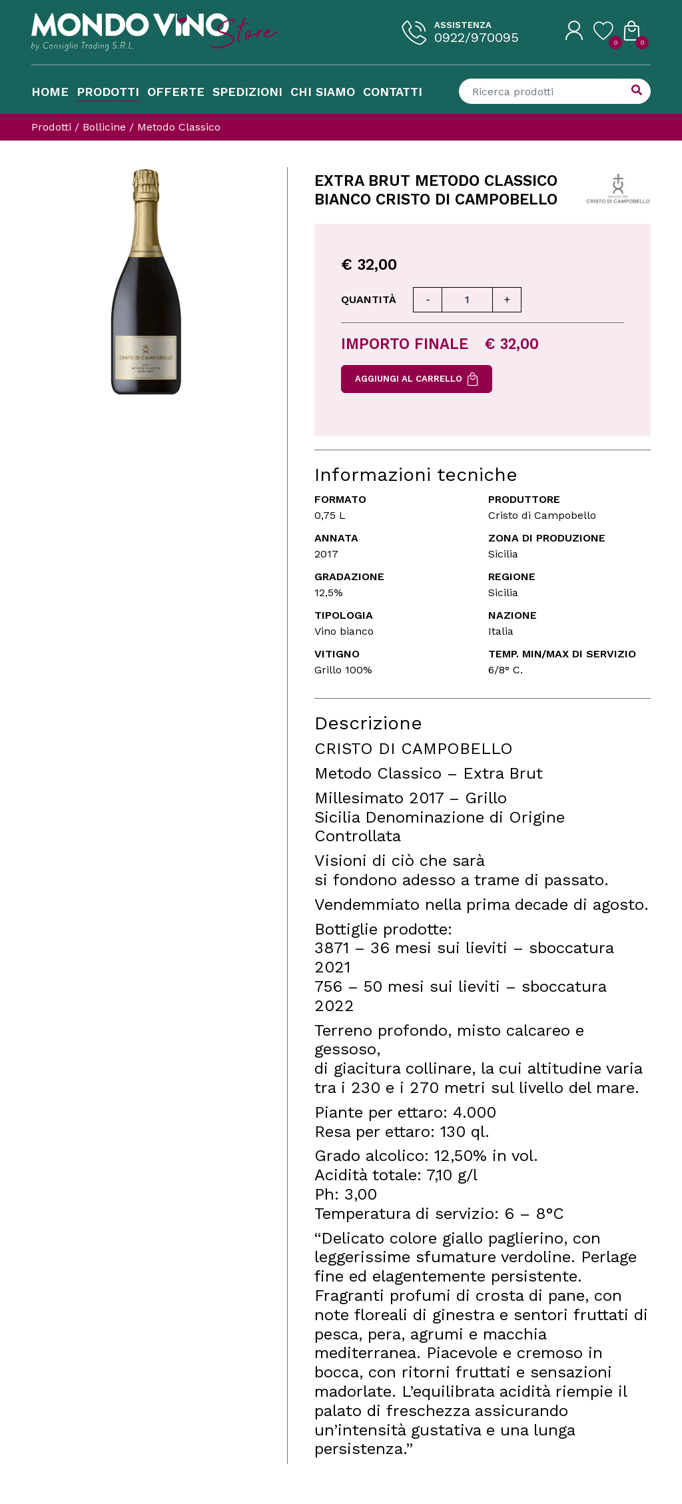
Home (50, 92)
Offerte (175, 92)
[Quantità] (467, 299)
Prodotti (108, 92)
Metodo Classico (178, 127)
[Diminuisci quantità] (427, 299)
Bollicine (104, 127)
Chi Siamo (322, 92)
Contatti (392, 92)
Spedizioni (247, 92)
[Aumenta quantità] (506, 299)
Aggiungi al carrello (416, 379)
